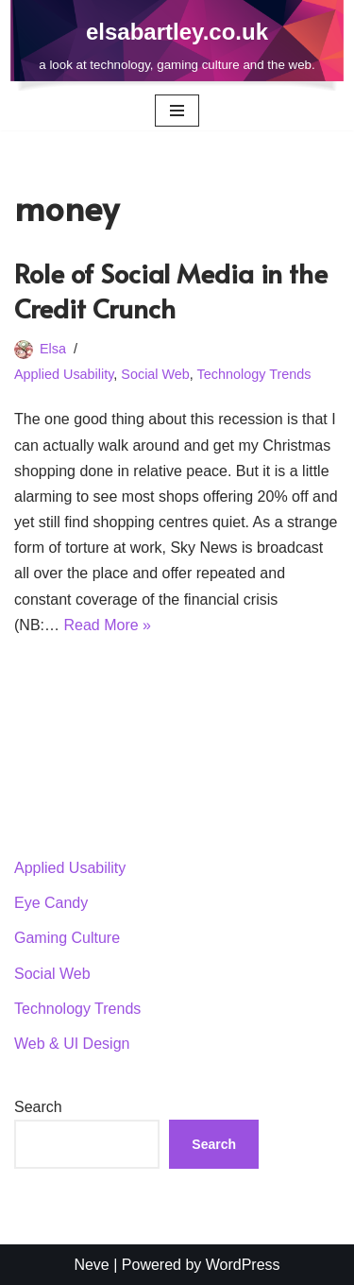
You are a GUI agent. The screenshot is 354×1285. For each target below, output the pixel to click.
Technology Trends (254, 374)
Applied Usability (63, 374)
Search (38, 1107)
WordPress (243, 1265)
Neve (91, 1265)
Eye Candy (51, 903)
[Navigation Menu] (177, 110)
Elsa (53, 348)
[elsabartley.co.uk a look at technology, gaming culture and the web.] (176, 45)
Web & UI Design (71, 1044)
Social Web (155, 374)
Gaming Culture (67, 938)
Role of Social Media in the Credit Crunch (171, 289)
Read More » (107, 625)
